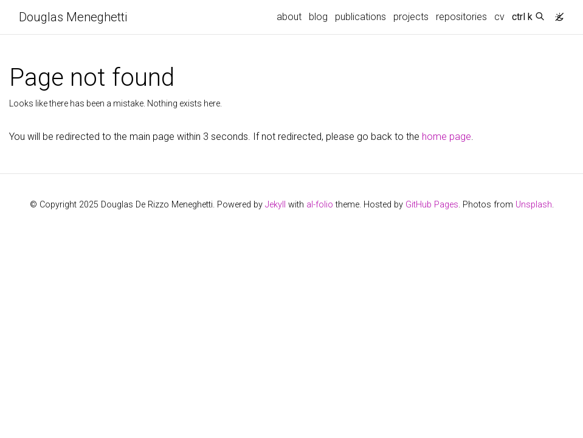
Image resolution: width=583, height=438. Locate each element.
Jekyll (275, 205)
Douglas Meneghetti (73, 17)
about (289, 17)
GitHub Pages (431, 205)
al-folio (319, 205)
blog (318, 17)
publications (360, 17)
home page (446, 136)
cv (499, 17)
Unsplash (534, 205)
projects (411, 17)
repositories (461, 17)
